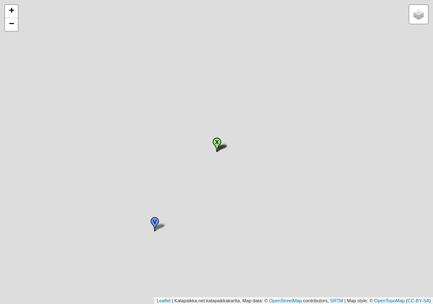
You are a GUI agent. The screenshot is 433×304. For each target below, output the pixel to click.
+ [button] (11, 11)
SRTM (336, 300)
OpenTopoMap (389, 300)
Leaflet (163, 300)
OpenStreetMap (285, 300)
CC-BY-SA (419, 300)
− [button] (11, 24)
